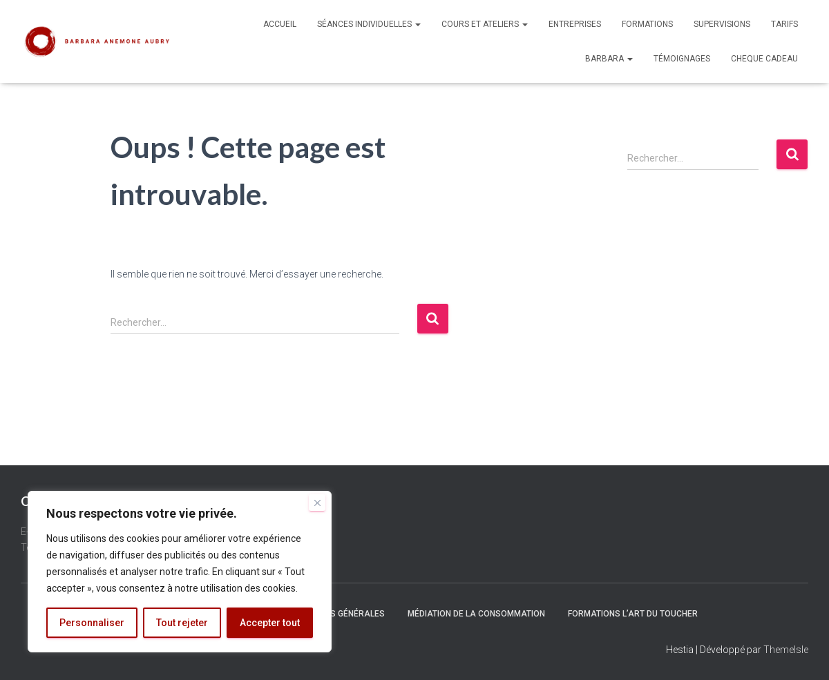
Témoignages (682, 59)
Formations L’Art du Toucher (633, 614)
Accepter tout (270, 622)
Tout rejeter (182, 622)
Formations (647, 24)
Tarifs (784, 24)
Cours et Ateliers (484, 24)
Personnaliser (91, 622)
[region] (180, 571)
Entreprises (575, 24)
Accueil (279, 24)
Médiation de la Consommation (476, 614)
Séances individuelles (369, 24)
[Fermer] (317, 502)
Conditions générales (336, 614)
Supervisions (722, 24)
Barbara (609, 59)
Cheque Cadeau (764, 59)
